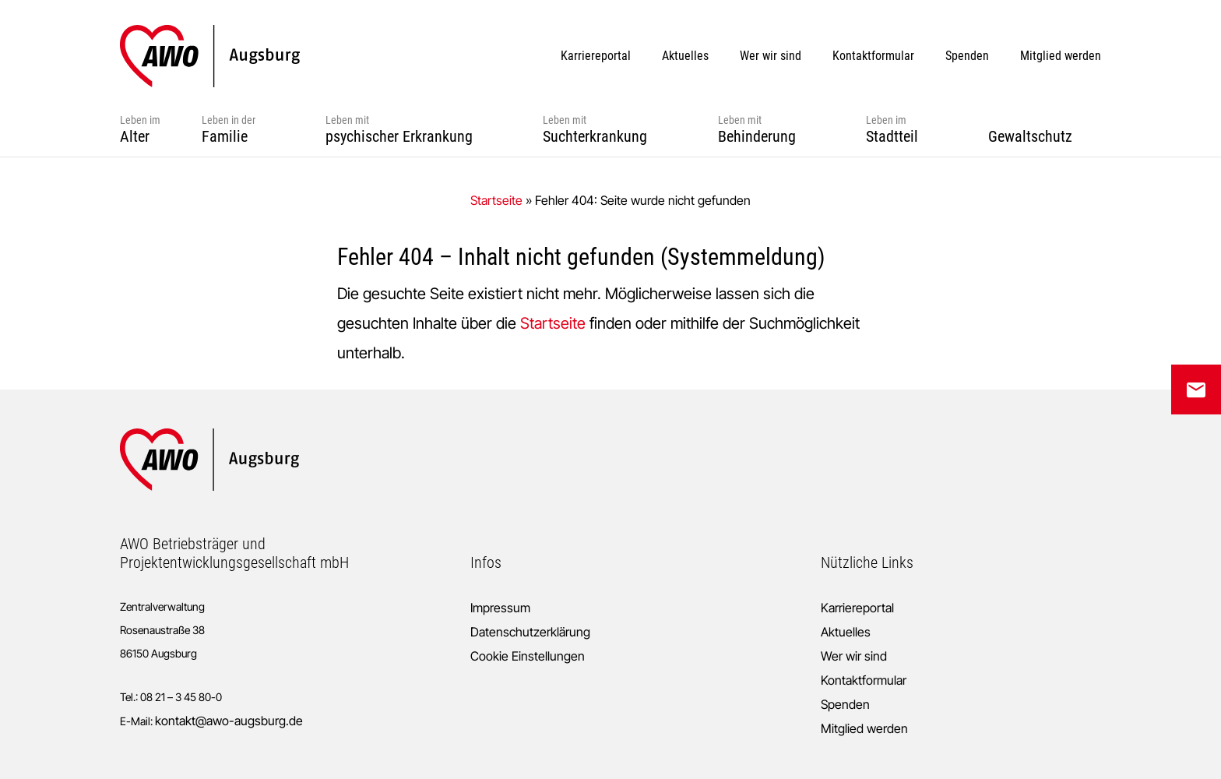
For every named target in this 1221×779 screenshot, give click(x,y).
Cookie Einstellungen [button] (527, 656)
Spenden (845, 704)
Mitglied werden (864, 728)
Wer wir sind (854, 656)
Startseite (496, 200)
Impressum (500, 607)
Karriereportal (857, 607)
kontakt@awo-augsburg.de (229, 720)
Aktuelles (846, 632)
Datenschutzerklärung (530, 632)
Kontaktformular (863, 680)
